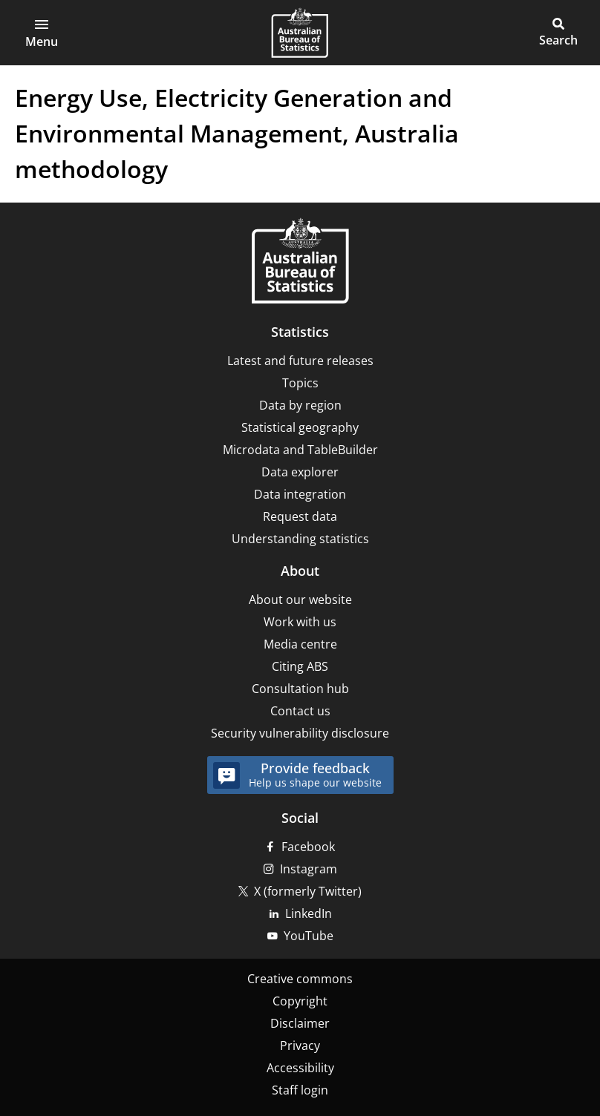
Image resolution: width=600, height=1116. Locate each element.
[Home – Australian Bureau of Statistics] (300, 262)
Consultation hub (300, 688)
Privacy (300, 1045)
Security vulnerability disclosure (300, 733)
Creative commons (300, 979)
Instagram (308, 869)
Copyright (300, 1001)
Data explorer (300, 472)
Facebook (308, 846)
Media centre (300, 644)
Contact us (300, 711)
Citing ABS (300, 666)
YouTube (308, 936)
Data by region (300, 405)
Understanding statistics (300, 539)
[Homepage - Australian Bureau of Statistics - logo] (300, 32)
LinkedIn (308, 913)
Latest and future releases (300, 360)
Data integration (300, 494)
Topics (300, 383)
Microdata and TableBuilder (300, 450)
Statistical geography (300, 427)
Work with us (300, 622)
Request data (300, 516)
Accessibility (300, 1068)
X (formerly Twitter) (308, 891)
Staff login (300, 1090)
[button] (41, 32)
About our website (300, 599)
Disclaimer (300, 1023)
